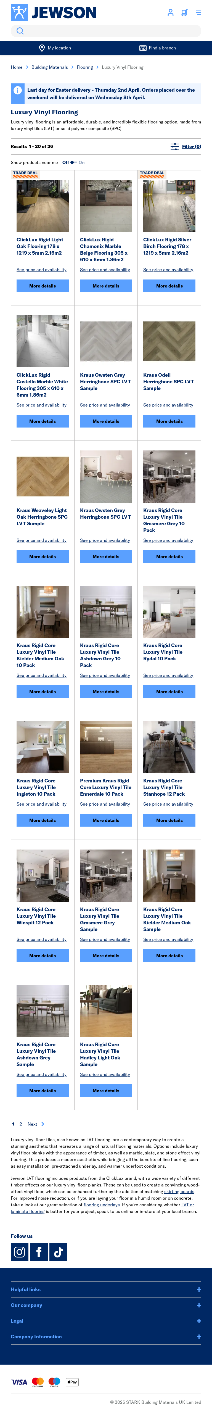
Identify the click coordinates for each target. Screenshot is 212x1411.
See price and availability (42, 269)
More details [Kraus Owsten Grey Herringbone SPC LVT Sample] (106, 421)
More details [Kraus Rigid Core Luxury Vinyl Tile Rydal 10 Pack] (169, 691)
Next (36, 1124)
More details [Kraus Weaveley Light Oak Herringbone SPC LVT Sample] (42, 556)
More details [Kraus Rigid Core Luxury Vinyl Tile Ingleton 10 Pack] (42, 820)
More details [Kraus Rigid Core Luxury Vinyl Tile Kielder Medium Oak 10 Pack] (42, 691)
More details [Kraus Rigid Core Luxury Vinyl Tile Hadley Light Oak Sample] (106, 1090)
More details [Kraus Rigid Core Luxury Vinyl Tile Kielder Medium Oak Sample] (169, 955)
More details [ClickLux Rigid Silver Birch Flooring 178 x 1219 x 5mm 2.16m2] (169, 286)
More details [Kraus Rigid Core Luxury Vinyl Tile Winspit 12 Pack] (42, 955)
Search (19, 31)
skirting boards (179, 1191)
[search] (106, 31)
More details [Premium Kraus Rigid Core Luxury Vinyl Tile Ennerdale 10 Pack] (106, 820)
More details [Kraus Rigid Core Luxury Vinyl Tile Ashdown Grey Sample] (42, 1090)
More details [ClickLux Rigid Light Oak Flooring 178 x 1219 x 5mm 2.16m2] (42, 286)
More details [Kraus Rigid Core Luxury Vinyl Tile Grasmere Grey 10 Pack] (169, 556)
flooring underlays (102, 1204)
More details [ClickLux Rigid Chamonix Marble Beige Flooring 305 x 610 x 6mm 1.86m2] (106, 286)
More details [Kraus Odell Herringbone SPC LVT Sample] (169, 421)
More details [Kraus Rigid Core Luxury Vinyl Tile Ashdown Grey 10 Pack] (106, 691)
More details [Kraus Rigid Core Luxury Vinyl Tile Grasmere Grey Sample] (106, 955)
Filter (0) (186, 146)
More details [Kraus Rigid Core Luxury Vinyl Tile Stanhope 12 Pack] (169, 820)
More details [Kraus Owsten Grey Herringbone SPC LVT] (106, 556)
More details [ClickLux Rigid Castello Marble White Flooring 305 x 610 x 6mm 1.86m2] (42, 421)
